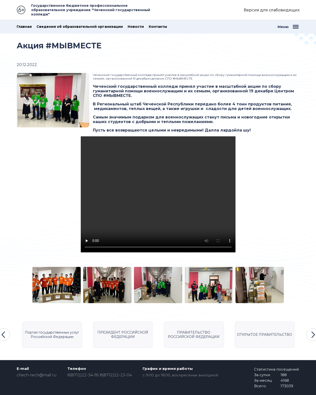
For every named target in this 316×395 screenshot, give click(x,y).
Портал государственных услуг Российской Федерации (52, 334)
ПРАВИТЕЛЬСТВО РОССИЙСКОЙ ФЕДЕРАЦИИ (194, 334)
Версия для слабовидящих (272, 10)
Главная (24, 27)
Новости (136, 27)
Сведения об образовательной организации (80, 27)
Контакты (158, 27)
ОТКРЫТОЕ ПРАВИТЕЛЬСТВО (264, 334)
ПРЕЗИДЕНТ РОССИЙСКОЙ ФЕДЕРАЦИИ (122, 334)
